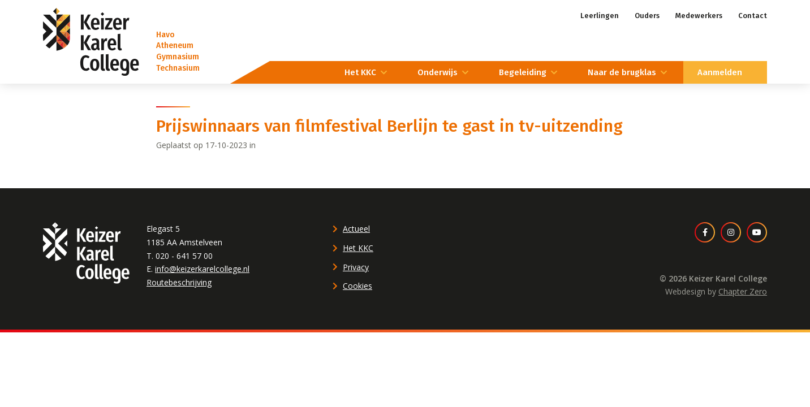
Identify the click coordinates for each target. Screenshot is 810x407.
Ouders (647, 15)
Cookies (357, 285)
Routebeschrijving (179, 282)
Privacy (356, 267)
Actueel (356, 228)
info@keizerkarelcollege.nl (202, 268)
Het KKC (360, 72)
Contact (752, 15)
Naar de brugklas (622, 72)
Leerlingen (599, 15)
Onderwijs (437, 72)
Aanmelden (719, 72)
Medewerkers (698, 15)
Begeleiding (522, 72)
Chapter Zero (742, 291)
